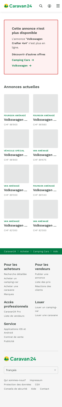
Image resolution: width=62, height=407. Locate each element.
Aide (33, 388)
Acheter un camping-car (11, 280)
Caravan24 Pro (12, 311)
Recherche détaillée (15, 274)
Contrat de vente (13, 337)
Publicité (9, 341)
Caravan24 (10, 251)
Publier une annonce (41, 276)
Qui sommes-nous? (15, 380)
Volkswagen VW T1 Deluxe (25, 190)
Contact (44, 388)
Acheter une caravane (11, 288)
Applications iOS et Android (15, 331)
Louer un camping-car (46, 309)
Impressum (36, 380)
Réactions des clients (43, 288)
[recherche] (41, 6)
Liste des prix (42, 282)
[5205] (31, 370)
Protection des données (17, 384)
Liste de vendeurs (14, 316)
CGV (37, 384)
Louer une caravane (46, 315)
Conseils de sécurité (15, 388)
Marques (9, 294)
